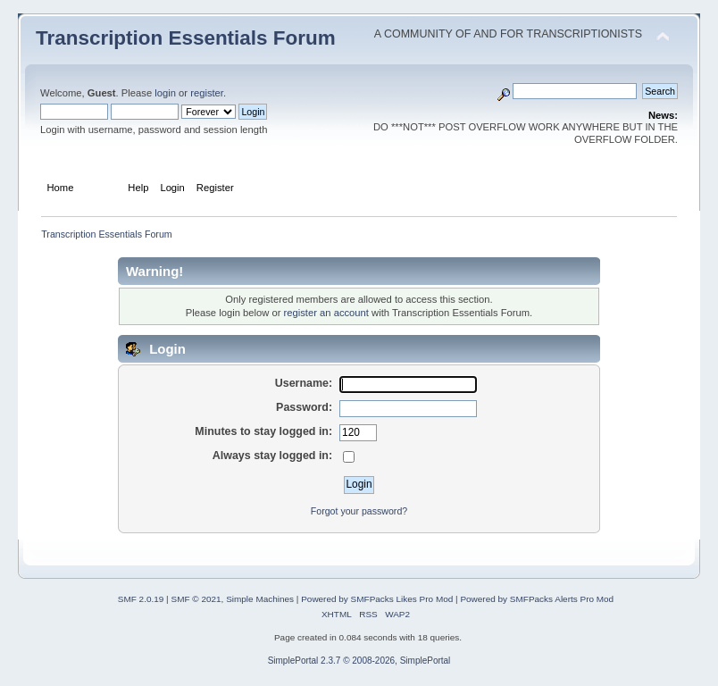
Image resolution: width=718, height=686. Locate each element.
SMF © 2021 (196, 599)
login (165, 93)
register (206, 93)
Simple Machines (260, 599)
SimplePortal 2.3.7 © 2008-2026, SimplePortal (359, 660)
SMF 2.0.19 (141, 599)
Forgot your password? (359, 511)
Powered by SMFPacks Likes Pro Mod (377, 599)
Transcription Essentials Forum (186, 38)
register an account (326, 312)
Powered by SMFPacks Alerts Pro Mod (537, 599)
